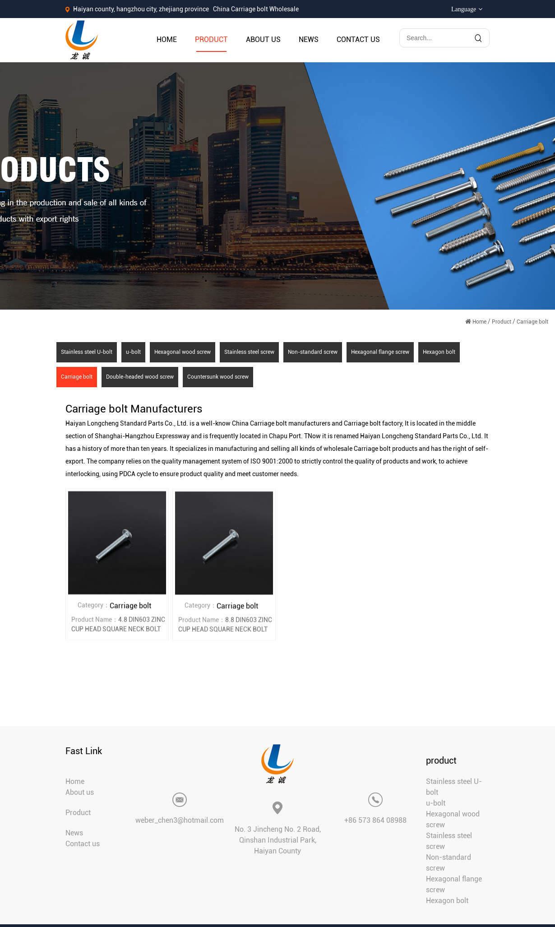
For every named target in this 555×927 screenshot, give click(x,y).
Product (211, 39)
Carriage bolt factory (373, 423)
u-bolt (133, 352)
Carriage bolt (76, 377)
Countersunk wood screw (218, 377)
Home (167, 39)
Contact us (358, 39)
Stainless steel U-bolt (86, 352)
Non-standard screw (313, 352)
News (309, 39)
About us (263, 39)
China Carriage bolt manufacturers (281, 423)
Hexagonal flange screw (380, 352)
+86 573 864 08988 (375, 820)
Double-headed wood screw (140, 377)
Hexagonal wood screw (182, 352)
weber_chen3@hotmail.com (179, 820)
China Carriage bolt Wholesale (256, 9)
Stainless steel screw (249, 352)
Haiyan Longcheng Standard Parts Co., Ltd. (126, 423)
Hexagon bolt (439, 352)
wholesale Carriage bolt (357, 448)
